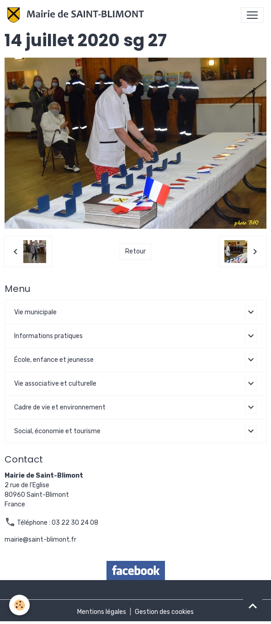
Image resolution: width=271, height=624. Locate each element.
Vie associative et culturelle (55, 383)
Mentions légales (101, 612)
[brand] (77, 15)
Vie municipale (35, 312)
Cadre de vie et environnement (60, 407)
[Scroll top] (252, 605)
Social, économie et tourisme (57, 431)
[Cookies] (19, 605)
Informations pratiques (48, 336)
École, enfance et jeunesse (54, 360)
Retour (135, 251)
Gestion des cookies (164, 612)
